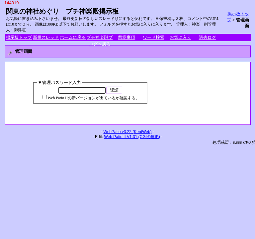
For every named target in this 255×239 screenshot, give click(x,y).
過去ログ (207, 37)
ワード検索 (153, 37)
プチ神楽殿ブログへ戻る (100, 38)
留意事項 (126, 37)
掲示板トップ (19, 37)
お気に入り (180, 37)
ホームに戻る (73, 37)
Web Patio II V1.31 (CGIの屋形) (132, 136)
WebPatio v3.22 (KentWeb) (128, 131)
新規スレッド (46, 37)
